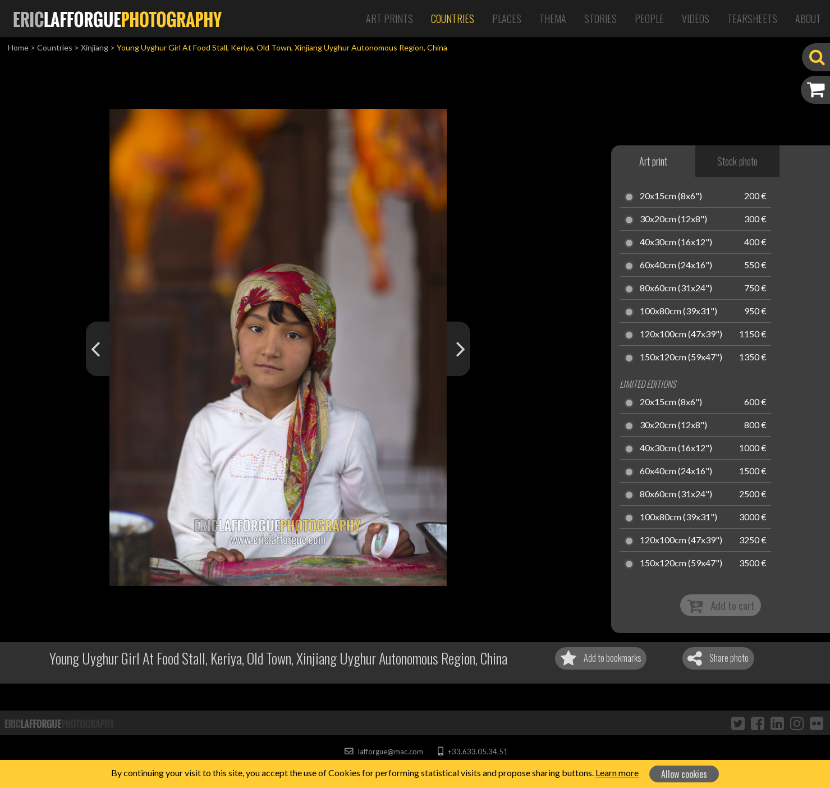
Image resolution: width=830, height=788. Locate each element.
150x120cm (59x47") (681, 357)
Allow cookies (684, 774)
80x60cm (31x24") (676, 288)
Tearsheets (752, 18)
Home (18, 47)
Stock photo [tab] (737, 161)
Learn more (617, 772)
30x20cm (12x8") (673, 219)
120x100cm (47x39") (681, 334)
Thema (552, 18)
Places (506, 18)
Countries (452, 18)
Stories (600, 18)
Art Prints (389, 18)
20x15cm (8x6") (671, 196)
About (808, 18)
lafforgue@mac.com (384, 751)
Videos (695, 18)
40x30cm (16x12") (676, 242)
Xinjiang (94, 47)
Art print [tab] (653, 161)
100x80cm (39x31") (678, 311)
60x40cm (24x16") (676, 265)
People (649, 18)
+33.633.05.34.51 (473, 751)
